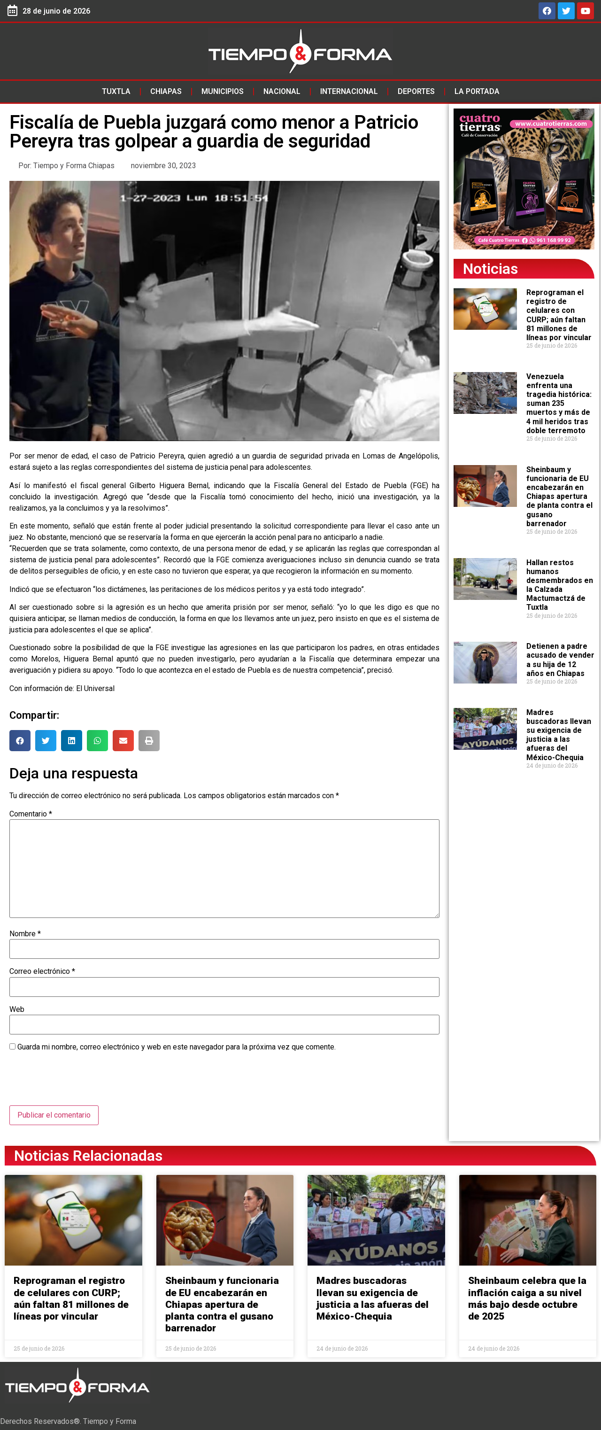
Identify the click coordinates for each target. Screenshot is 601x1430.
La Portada (477, 91)
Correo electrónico (42, 971)
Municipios (222, 91)
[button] (20, 740)
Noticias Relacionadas (88, 1156)
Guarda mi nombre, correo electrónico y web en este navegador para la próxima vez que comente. (176, 1047)
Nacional (281, 91)
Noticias (490, 269)
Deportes (416, 91)
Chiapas (166, 91)
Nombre (25, 934)
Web (16, 1009)
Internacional (349, 91)
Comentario (30, 814)
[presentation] (80, 1082)
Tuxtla (116, 91)
